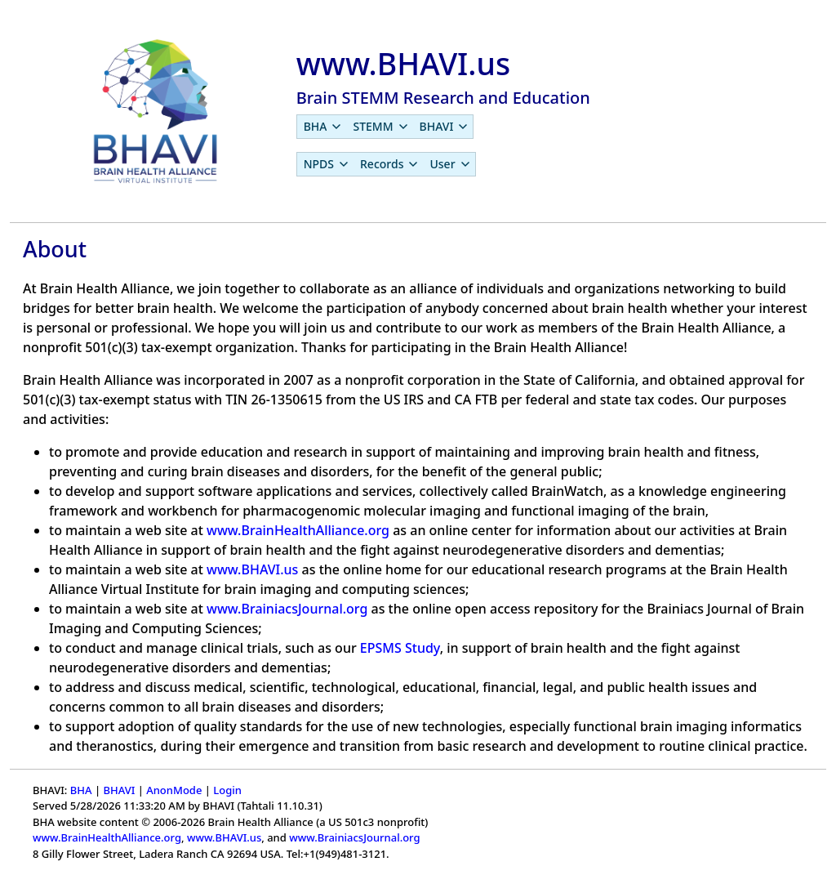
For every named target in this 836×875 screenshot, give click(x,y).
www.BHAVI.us (252, 569)
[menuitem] (322, 126)
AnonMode (174, 790)
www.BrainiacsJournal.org (287, 609)
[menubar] (385, 126)
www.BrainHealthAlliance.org (298, 530)
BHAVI (119, 790)
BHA (81, 790)
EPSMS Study (400, 648)
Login (227, 790)
